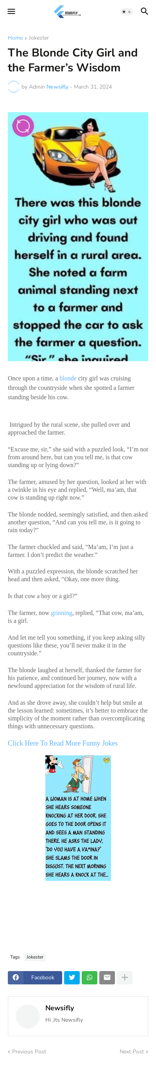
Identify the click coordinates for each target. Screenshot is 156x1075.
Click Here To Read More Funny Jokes (64, 743)
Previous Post (29, 1051)
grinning (61, 612)
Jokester (39, 38)
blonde (68, 378)
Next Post (132, 1051)
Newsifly (59, 1008)
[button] (11, 11)
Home (15, 38)
